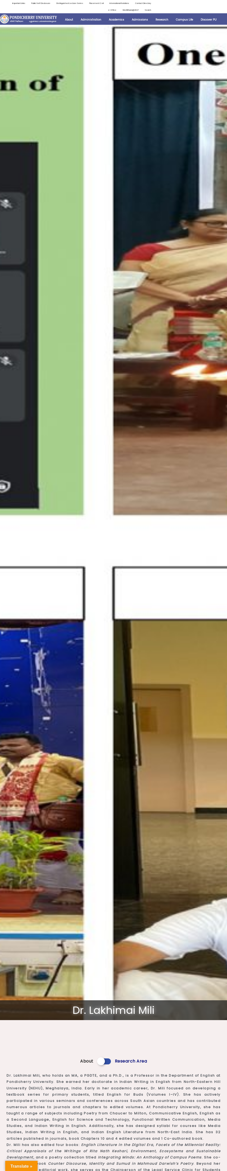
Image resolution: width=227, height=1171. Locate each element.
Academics (116, 21)
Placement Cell (109, 3)
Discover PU (209, 21)
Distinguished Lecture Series (79, 3)
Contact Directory (84, 11)
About (69, 21)
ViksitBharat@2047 (126, 11)
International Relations (137, 3)
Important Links (17, 3)
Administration (91, 21)
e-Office (104, 11)
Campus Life (184, 21)
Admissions (140, 21)
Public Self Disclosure (44, 3)
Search (147, 11)
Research (162, 21)
